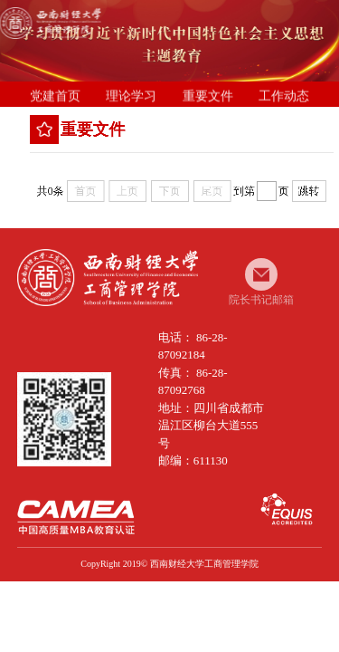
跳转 (311, 190)
